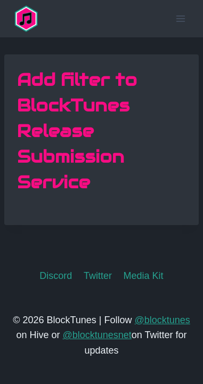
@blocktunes (162, 320)
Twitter (98, 275)
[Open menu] (180, 18)
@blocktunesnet (96, 335)
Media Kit (144, 275)
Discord (55, 275)
